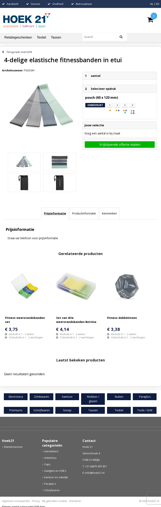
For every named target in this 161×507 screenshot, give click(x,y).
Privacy (36, 501)
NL (151, 4)
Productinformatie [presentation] (84, 213)
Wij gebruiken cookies (54, 501)
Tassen (56, 37)
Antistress (50, 458)
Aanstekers (51, 451)
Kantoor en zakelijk (56, 477)
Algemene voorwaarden (16, 501)
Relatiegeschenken (18, 37)
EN (157, 4)
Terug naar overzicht (19, 52)
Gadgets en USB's (55, 471)
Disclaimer (75, 501)
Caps (47, 464)
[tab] (54, 213)
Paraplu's (50, 484)
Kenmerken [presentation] (109, 213)
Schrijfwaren (52, 490)
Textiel (41, 37)
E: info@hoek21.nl (93, 473)
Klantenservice (13, 447)
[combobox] (101, 37)
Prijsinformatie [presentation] (55, 213)
